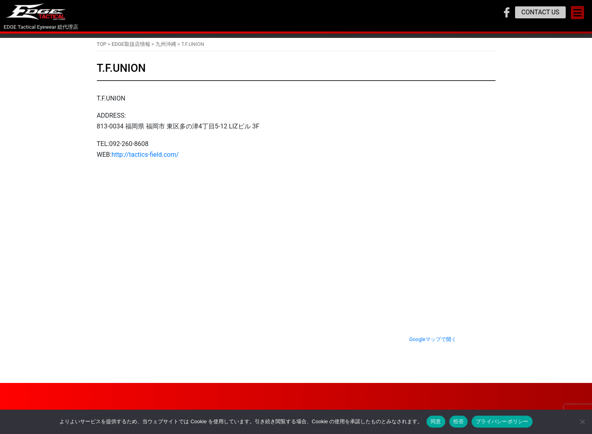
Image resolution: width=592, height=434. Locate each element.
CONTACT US (540, 12)
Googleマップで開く (432, 339)
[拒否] (582, 422)
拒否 (458, 421)
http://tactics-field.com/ (145, 154)
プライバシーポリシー (502, 421)
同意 (436, 421)
